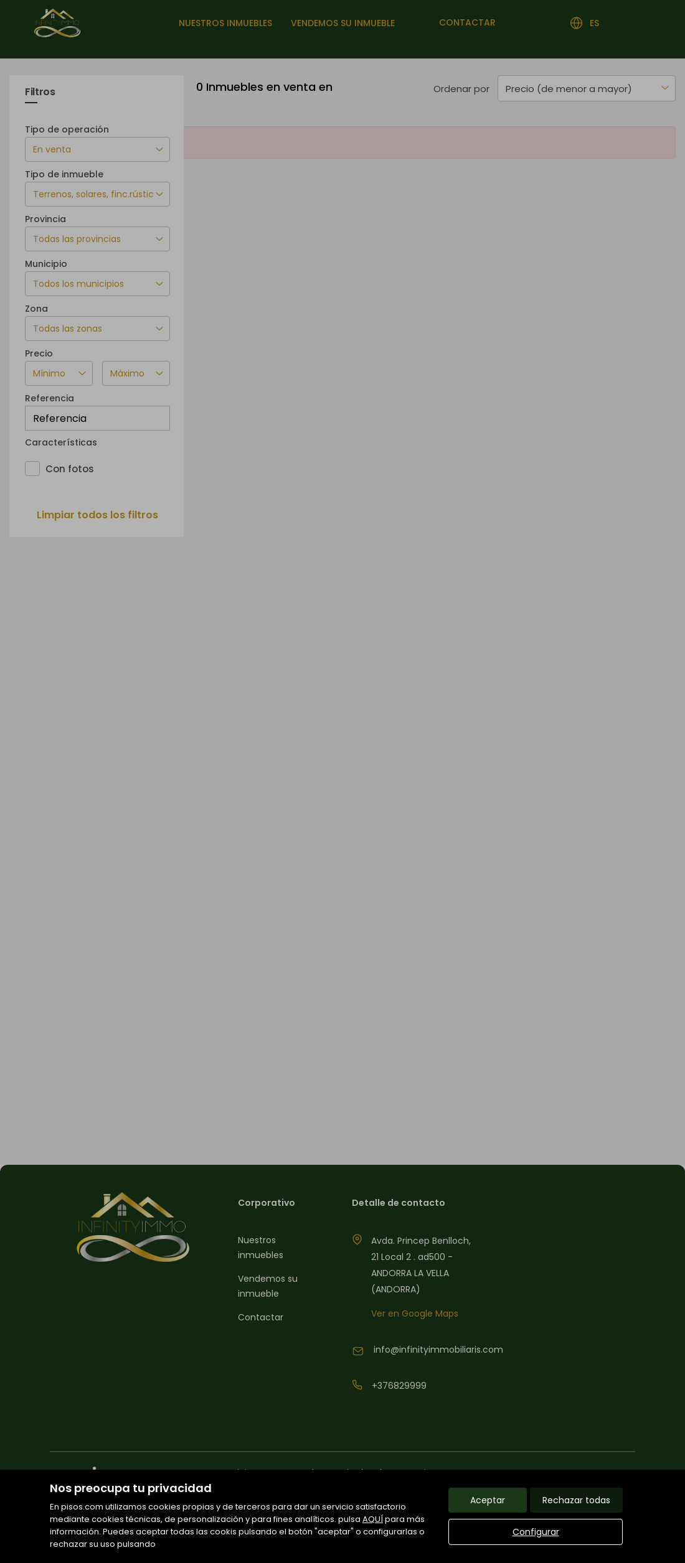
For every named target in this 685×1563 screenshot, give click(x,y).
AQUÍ (372, 1519)
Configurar (536, 1532)
